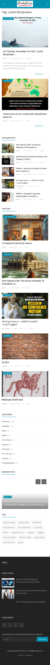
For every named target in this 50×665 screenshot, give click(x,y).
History (5, 532)
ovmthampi (20, 186)
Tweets (5, 458)
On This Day (7, 453)
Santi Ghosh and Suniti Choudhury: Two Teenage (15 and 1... (32, 158)
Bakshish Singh (25, 537)
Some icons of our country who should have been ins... (25, 115)
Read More (40, 74)
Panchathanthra (8, 463)
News (4, 435)
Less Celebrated (24, 527)
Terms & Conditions (25, 655)
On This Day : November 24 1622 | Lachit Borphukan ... (23, 53)
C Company (38, 527)
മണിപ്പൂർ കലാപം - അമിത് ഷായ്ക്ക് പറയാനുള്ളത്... (29, 181)
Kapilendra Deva (18, 532)
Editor (5, 58)
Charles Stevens (9, 522)
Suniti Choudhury (9, 537)
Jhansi (20, 542)
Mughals (41, 532)
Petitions (5, 421)
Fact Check (6, 440)
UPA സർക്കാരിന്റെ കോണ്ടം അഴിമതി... (31, 602)
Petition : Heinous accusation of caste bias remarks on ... (31, 169)
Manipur (31, 532)
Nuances (5, 444)
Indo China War (9, 527)
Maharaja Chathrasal (12, 399)
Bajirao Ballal (39, 537)
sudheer (5, 366)
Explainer (6, 426)
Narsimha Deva (9, 542)
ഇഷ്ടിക (5, 362)
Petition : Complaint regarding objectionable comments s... (28, 195)
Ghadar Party (24, 522)
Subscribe (42, 639)
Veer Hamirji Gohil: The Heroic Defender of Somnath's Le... (28, 146)
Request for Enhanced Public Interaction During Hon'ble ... (31, 592)
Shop (4, 430)
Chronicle (5, 449)
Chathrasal (36, 522)
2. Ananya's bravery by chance (17, 243)
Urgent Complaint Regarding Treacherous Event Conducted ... (28, 580)
